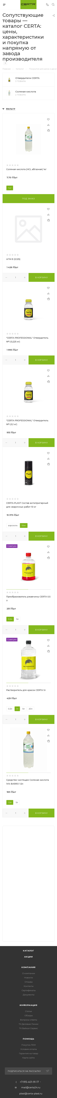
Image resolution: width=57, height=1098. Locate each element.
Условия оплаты (28, 1049)
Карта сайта (28, 1057)
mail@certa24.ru (30, 1087)
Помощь (28, 1039)
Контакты (28, 986)
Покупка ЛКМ (28, 1045)
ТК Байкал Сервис (28, 1028)
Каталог (28, 950)
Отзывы (29, 982)
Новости (28, 977)
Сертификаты (29, 990)
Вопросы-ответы (28, 1020)
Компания (28, 967)
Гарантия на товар (28, 1053)
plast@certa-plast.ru (30, 1093)
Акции (28, 956)
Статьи (28, 1011)
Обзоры (28, 1015)
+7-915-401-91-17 (29, 1082)
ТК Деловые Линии (28, 1024)
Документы (28, 994)
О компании (28, 973)
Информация (28, 1005)
